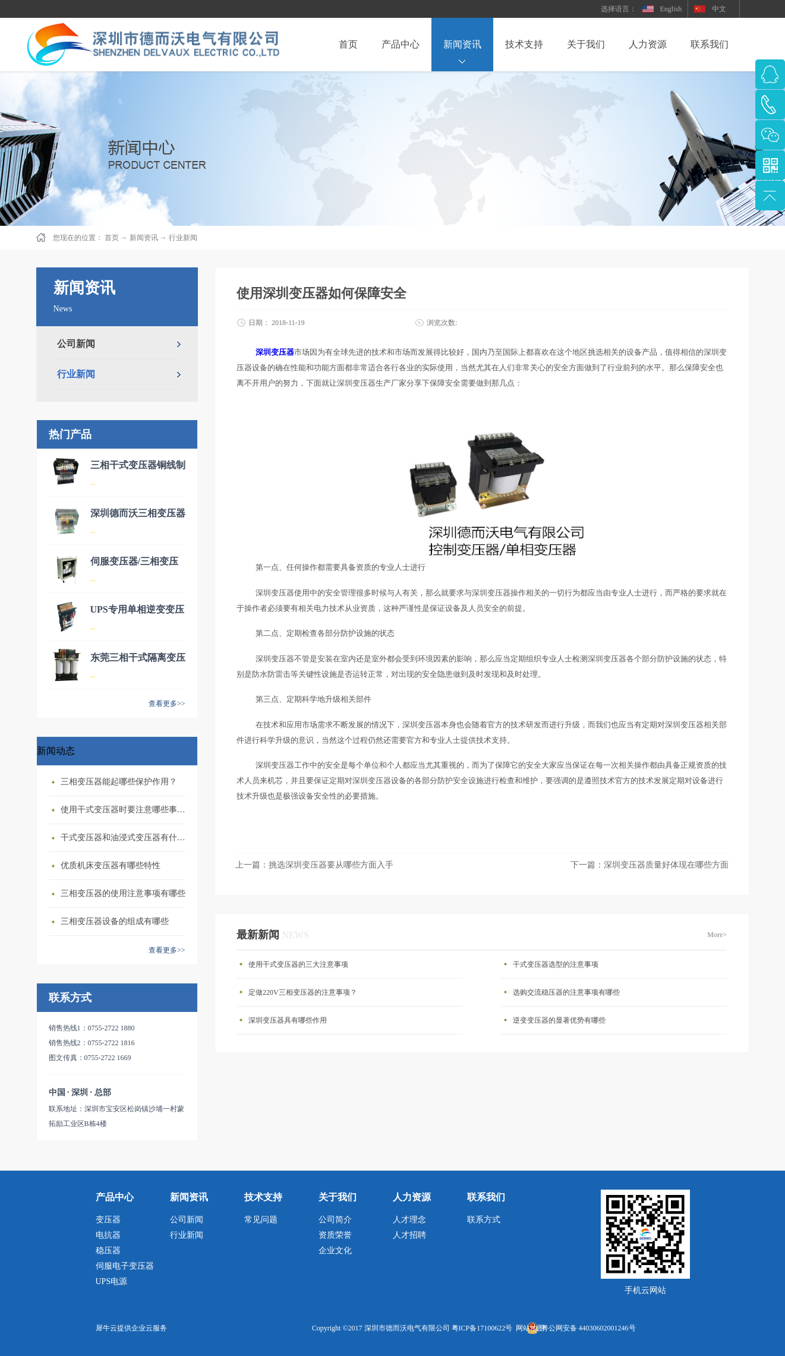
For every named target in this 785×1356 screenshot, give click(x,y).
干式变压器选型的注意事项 (555, 964)
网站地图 (528, 1328)
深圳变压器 (275, 352)
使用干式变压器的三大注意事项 (298, 964)
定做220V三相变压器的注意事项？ (302, 992)
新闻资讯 (144, 238)
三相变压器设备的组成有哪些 (115, 921)
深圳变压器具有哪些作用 (287, 1020)
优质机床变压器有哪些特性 (110, 865)
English (671, 9)
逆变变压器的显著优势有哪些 (559, 1020)
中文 (719, 9)
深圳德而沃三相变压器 (137, 513)
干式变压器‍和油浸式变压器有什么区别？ (126, 837)
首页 (348, 44)
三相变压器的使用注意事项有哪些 (123, 893)
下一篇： (649, 864)
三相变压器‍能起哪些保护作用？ (119, 781)
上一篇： (314, 864)
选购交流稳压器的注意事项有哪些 (566, 992)
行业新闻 (183, 238)
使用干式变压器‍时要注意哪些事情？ (126, 809)
